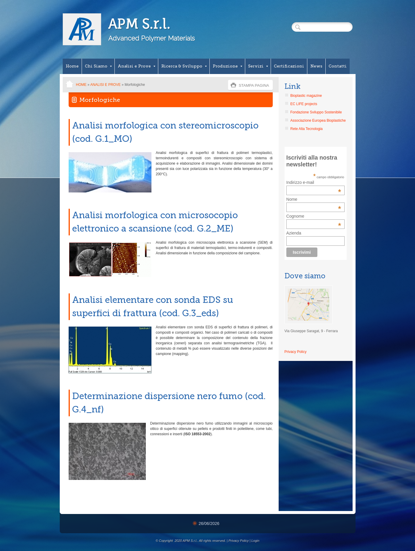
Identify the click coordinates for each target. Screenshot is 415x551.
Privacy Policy (296, 352)
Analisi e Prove (136, 66)
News (316, 66)
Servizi (258, 66)
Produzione (227, 66)
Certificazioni (289, 66)
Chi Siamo (98, 66)
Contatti (338, 66)
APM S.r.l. (139, 24)
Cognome (295, 216)
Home (72, 66)
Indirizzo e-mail (313, 182)
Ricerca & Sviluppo (184, 66)
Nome (291, 199)
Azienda (293, 233)
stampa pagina (254, 85)
